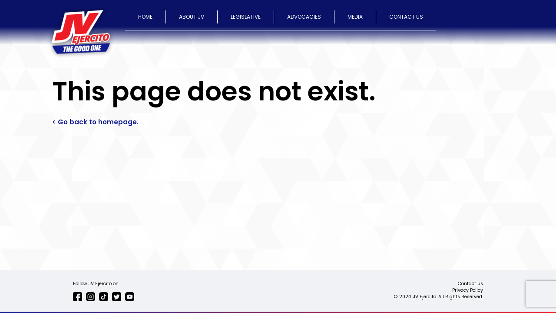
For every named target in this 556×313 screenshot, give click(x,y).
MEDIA (355, 16)
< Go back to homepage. (95, 122)
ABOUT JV (191, 16)
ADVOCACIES (304, 16)
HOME (145, 16)
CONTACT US (406, 16)
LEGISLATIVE (246, 16)
